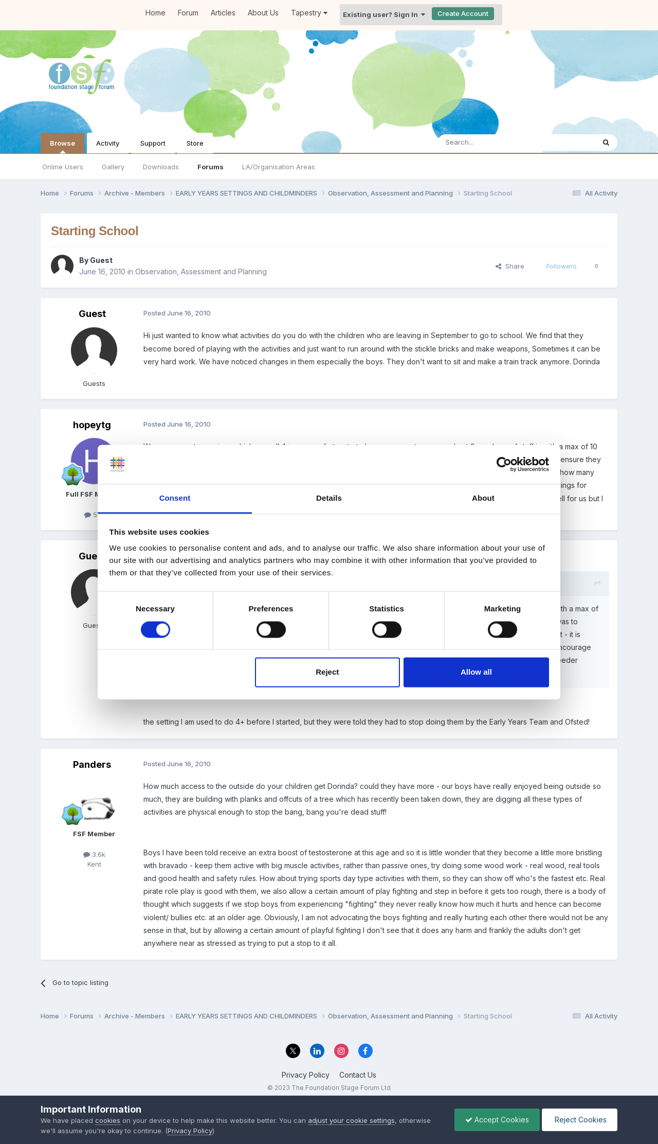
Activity (107, 143)
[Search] (489, 142)
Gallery (113, 167)
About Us (263, 12)
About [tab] (483, 498)
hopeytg (92, 424)
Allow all (476, 672)
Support (153, 143)
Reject (327, 672)
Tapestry (309, 12)
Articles (223, 12)
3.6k (94, 854)
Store (195, 143)
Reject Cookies (580, 1119)
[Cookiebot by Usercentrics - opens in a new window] (504, 464)
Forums (210, 167)
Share (510, 266)
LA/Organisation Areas (278, 167)
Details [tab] (329, 498)
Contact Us (357, 1074)
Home (155, 12)
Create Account (462, 13)
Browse (62, 146)
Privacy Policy (306, 1074)
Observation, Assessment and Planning (201, 271)
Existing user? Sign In (384, 14)
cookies (107, 1120)
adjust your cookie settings (351, 1120)
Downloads (161, 167)
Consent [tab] (175, 498)
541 (94, 515)
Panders (92, 764)
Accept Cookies (497, 1119)
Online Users (62, 167)
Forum (188, 12)
